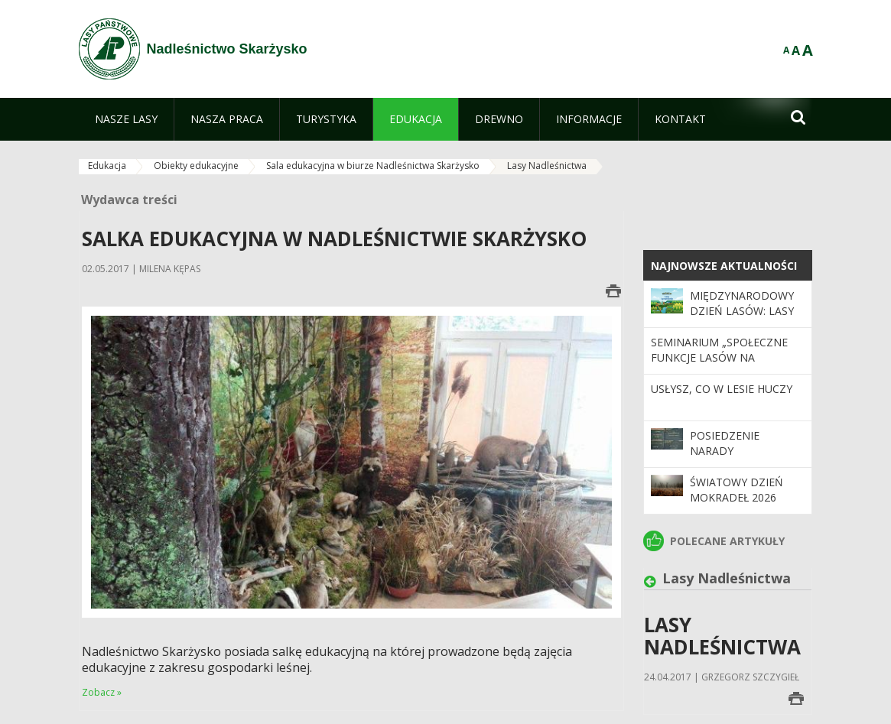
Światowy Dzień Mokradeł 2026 (736, 490)
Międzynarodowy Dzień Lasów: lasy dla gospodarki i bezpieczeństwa (742, 318)
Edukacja (107, 165)
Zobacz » (102, 692)
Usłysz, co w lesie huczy (721, 388)
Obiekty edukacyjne (196, 165)
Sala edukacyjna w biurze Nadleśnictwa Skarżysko (373, 165)
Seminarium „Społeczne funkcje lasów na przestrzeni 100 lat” (719, 358)
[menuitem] (126, 119)
